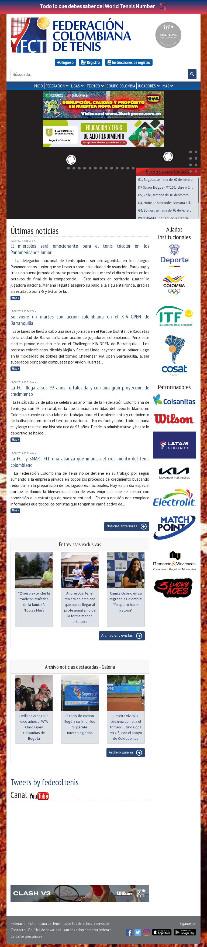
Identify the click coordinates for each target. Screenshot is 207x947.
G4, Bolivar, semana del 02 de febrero (165, 209)
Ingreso (65, 62)
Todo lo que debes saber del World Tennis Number (103, 6)
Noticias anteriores (127, 525)
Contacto (18, 928)
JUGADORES (147, 86)
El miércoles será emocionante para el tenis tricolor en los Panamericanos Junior (80, 248)
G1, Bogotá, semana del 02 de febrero (165, 178)
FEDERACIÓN (55, 86)
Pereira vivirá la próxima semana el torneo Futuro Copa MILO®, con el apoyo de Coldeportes (126, 726)
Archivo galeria (125, 751)
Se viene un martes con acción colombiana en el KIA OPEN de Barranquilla (80, 318)
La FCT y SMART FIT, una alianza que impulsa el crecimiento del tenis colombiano (80, 460)
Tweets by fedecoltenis (44, 781)
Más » (15, 297)
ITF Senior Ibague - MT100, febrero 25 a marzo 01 (166, 186)
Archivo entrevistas (121, 635)
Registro (90, 62)
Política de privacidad (44, 928)
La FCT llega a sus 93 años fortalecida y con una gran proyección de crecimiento (80, 389)
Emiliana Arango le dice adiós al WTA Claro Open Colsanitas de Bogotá (34, 726)
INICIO (38, 86)
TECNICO (93, 86)
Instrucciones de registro (129, 62)
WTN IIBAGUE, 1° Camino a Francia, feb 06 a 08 (166, 217)
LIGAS (75, 86)
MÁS (166, 86)
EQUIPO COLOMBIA (121, 86)
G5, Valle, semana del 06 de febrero (163, 194)
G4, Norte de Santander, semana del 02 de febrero (166, 201)
